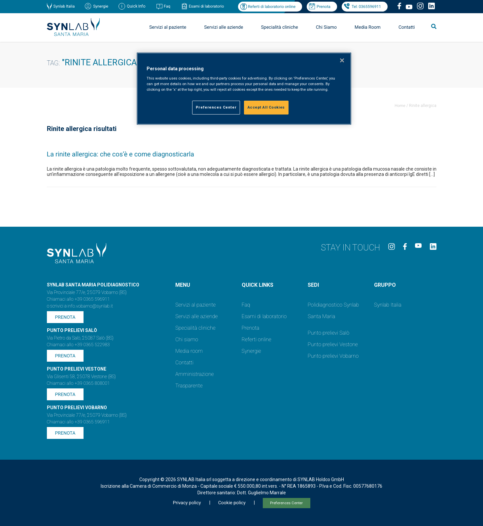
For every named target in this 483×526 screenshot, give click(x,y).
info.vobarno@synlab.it (90, 306)
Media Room (368, 27)
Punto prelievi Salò (328, 333)
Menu (182, 285)
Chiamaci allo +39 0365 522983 (78, 344)
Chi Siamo (326, 27)
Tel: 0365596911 (366, 6)
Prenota (323, 6)
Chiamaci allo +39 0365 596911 (78, 299)
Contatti (406, 27)
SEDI (313, 285)
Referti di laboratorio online (271, 6)
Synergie (100, 6)
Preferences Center (286, 503)
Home (400, 105)
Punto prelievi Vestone (333, 344)
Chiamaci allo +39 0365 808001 (78, 383)
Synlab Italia (64, 6)
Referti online (256, 339)
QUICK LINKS (257, 285)
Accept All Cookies (266, 107)
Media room (189, 351)
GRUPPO (385, 285)
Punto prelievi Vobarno (333, 356)
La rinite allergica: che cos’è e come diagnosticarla (120, 154)
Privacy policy (187, 503)
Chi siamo (186, 339)
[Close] (342, 60)
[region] (244, 88)
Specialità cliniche (279, 27)
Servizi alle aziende (223, 27)
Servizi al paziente (167, 27)
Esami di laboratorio (206, 6)
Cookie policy (232, 503)
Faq (167, 6)
